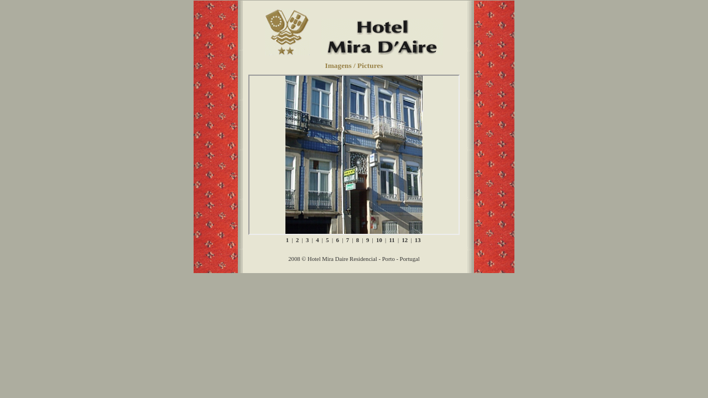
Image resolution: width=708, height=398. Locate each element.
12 (404, 240)
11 (391, 240)
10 (378, 240)
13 (417, 240)
